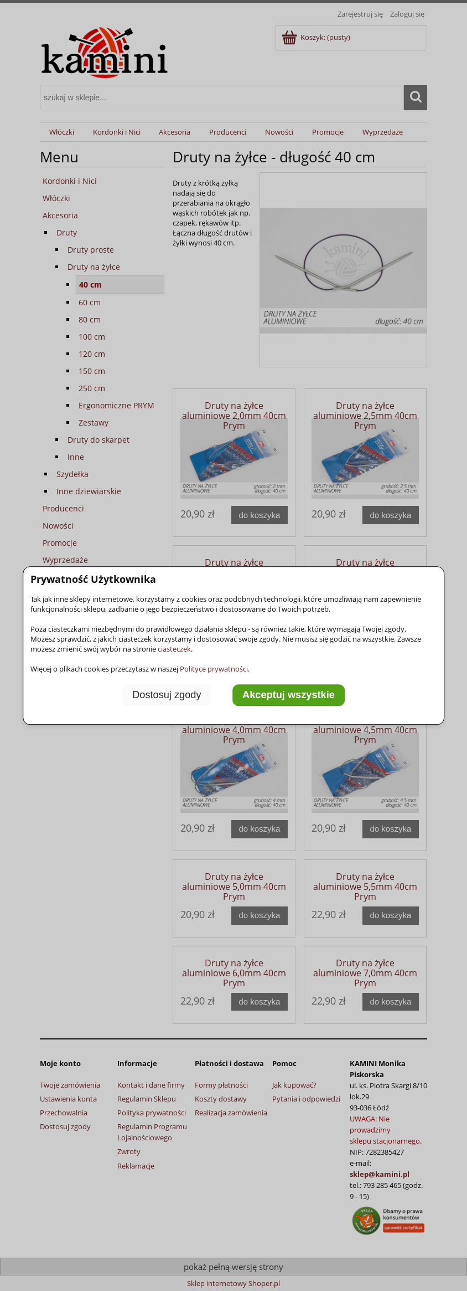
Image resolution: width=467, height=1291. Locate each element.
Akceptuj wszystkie (288, 695)
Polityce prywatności (214, 669)
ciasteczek (174, 649)
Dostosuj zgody (166, 695)
